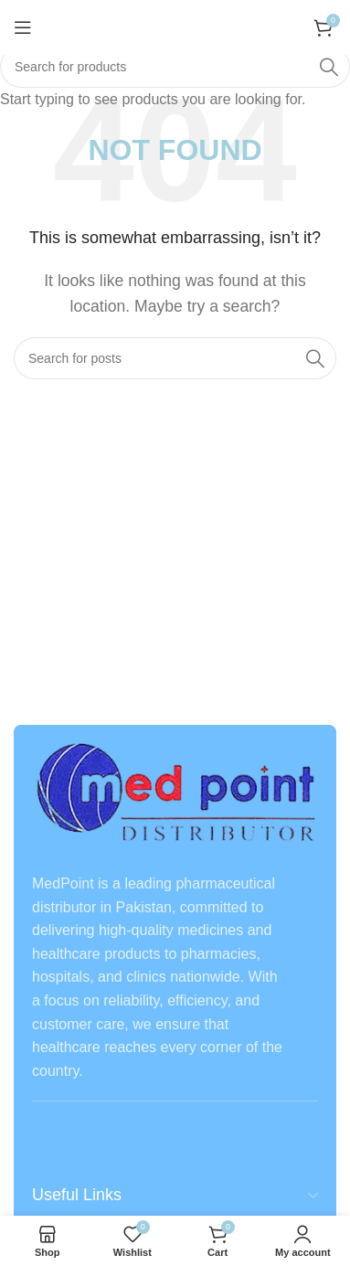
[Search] (175, 67)
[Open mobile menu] (23, 27)
